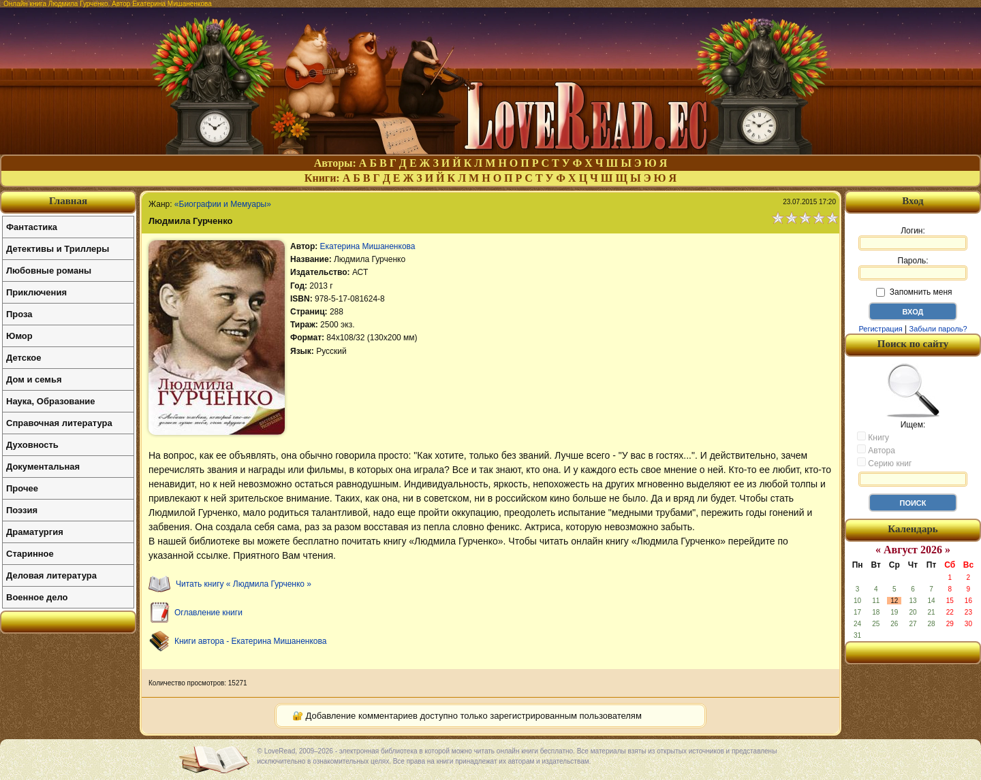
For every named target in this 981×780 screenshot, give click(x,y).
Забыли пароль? (938, 329)
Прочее (22, 488)
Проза (19, 314)
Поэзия (21, 510)
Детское (23, 358)
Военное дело (37, 597)
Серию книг (884, 462)
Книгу (873, 437)
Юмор (19, 336)
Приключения (36, 292)
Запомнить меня (914, 292)
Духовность (32, 445)
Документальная (43, 466)
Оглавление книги (208, 612)
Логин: (912, 238)
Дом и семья (34, 379)
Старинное (30, 554)
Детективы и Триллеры (57, 249)
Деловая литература (51, 575)
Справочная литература (59, 423)
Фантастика (31, 227)
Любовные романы (48, 270)
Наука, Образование (50, 401)
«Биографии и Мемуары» (222, 204)
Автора (876, 449)
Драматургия (34, 532)
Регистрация (880, 329)
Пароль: (912, 268)
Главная (68, 200)
